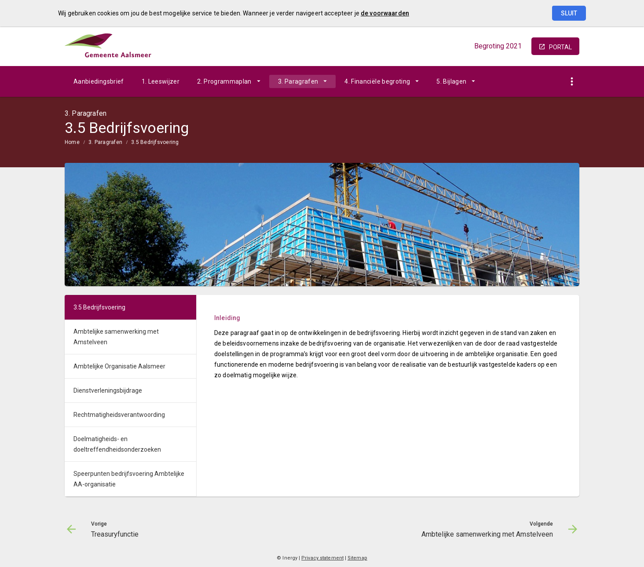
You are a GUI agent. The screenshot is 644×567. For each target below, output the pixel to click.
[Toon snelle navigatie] (571, 81)
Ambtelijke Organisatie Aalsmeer (119, 366)
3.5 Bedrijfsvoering (155, 142)
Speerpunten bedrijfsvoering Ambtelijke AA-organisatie (128, 479)
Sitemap (357, 558)
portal (560, 47)
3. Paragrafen (298, 81)
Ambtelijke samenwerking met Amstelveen (116, 337)
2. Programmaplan (224, 81)
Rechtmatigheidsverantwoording (119, 414)
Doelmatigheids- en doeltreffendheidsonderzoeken (117, 444)
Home (72, 142)
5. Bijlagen (451, 81)
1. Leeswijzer (161, 81)
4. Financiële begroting (377, 81)
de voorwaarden (385, 13)
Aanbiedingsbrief (98, 81)
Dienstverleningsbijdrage (107, 390)
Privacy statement (322, 558)
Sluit (569, 13)
